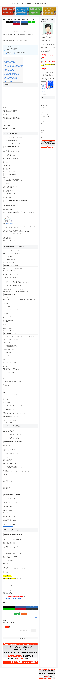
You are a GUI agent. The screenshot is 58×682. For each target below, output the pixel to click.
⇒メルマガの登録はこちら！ (46, 88)
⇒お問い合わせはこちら (45, 91)
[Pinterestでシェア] (29, 22)
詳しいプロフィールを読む (11, 51)
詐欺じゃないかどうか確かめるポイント (12, 77)
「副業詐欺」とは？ (7, 57)
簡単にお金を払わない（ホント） (11, 65)
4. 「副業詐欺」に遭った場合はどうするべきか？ (12, 72)
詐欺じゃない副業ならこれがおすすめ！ (10, 76)
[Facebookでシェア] (11, 22)
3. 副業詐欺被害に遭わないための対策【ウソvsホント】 (13, 64)
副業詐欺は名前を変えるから (11, 69)
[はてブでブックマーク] (17, 22)
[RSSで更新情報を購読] (21, 612)
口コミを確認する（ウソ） (10, 68)
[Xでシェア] (6, 22)
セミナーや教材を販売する (10, 61)
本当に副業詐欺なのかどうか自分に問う (12, 73)
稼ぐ (4, 600)
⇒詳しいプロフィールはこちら (46, 69)
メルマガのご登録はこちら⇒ (12, 596)
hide (15, 55)
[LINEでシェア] (23, 22)
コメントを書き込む (20, 635)
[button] (35, 22)
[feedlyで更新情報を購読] (19, 612)
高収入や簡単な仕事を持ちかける (11, 60)
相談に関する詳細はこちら (8, 523)
